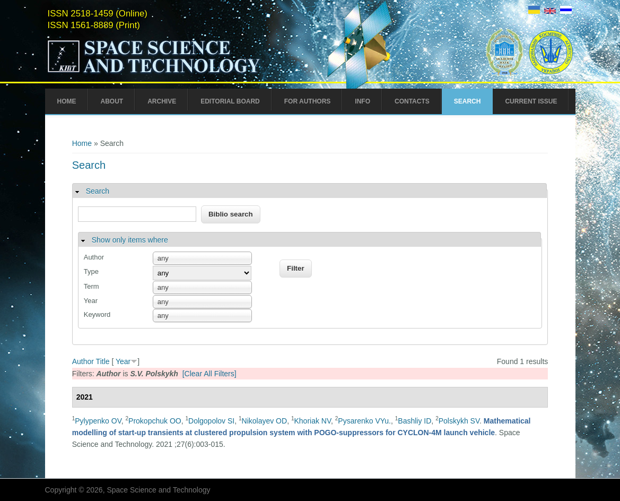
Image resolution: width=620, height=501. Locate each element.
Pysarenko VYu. (364, 421)
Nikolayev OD (264, 421)
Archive (161, 101)
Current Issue (531, 101)
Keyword (97, 314)
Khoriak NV (312, 421)
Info (362, 101)
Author (94, 257)
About (112, 101)
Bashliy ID (414, 421)
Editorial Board (230, 101)
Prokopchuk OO (154, 421)
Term (91, 286)
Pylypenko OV (98, 421)
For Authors (307, 101)
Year (91, 301)
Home (66, 101)
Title (103, 361)
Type (91, 271)
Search (467, 101)
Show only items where (130, 240)
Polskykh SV (459, 421)
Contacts (412, 101)
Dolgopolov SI (211, 421)
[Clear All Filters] (209, 373)
